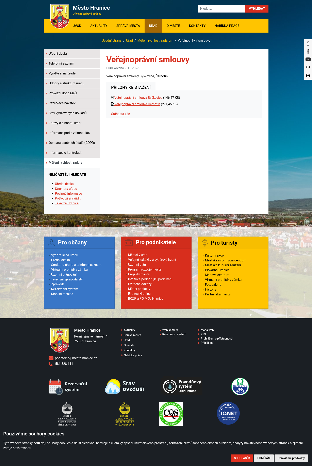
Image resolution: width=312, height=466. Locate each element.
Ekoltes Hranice (139, 294)
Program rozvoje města (145, 269)
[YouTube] (308, 59)
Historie (210, 289)
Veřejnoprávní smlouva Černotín (137, 104)
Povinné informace (68, 193)
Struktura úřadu (66, 189)
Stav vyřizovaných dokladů (66, 113)
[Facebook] (308, 51)
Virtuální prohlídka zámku (69, 270)
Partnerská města (218, 294)
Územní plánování (64, 274)
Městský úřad (138, 255)
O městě (173, 26)
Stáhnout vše (120, 114)
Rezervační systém (64, 289)
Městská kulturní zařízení (223, 265)
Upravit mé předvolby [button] (291, 458)
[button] (256, 9)
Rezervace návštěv (61, 103)
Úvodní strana (111, 40)
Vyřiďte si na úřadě (61, 73)
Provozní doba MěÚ (61, 93)
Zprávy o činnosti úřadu (64, 123)
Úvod (79, 25)
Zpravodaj (58, 284)
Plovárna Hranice (217, 270)
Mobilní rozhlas (62, 294)
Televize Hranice (67, 203)
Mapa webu (208, 330)
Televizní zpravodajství (67, 279)
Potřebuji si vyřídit (68, 198)
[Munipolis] (308, 68)
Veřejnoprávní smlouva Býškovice (138, 98)
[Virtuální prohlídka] (308, 76)
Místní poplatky (139, 289)
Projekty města (139, 274)
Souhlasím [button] (242, 458)
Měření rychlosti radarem (155, 40)
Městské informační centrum (226, 260)
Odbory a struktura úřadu (65, 83)
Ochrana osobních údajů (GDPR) (70, 143)
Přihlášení (207, 342)
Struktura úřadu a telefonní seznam (76, 265)
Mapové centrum (217, 275)
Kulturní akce (214, 255)
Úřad (153, 26)
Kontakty (197, 26)
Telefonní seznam (60, 63)
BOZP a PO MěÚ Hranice (145, 298)
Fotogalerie (213, 285)
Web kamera (170, 330)
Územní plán (137, 264)
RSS (203, 334)
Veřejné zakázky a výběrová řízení (152, 260)
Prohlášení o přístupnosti (217, 338)
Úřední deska (56, 53)
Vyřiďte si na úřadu (64, 255)
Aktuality (98, 26)
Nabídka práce (227, 26)
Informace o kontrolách (64, 153)
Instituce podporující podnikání (150, 279)
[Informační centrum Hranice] (308, 43)
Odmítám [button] (263, 458)
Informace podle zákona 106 (68, 133)
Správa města (128, 26)
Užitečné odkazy (140, 284)
